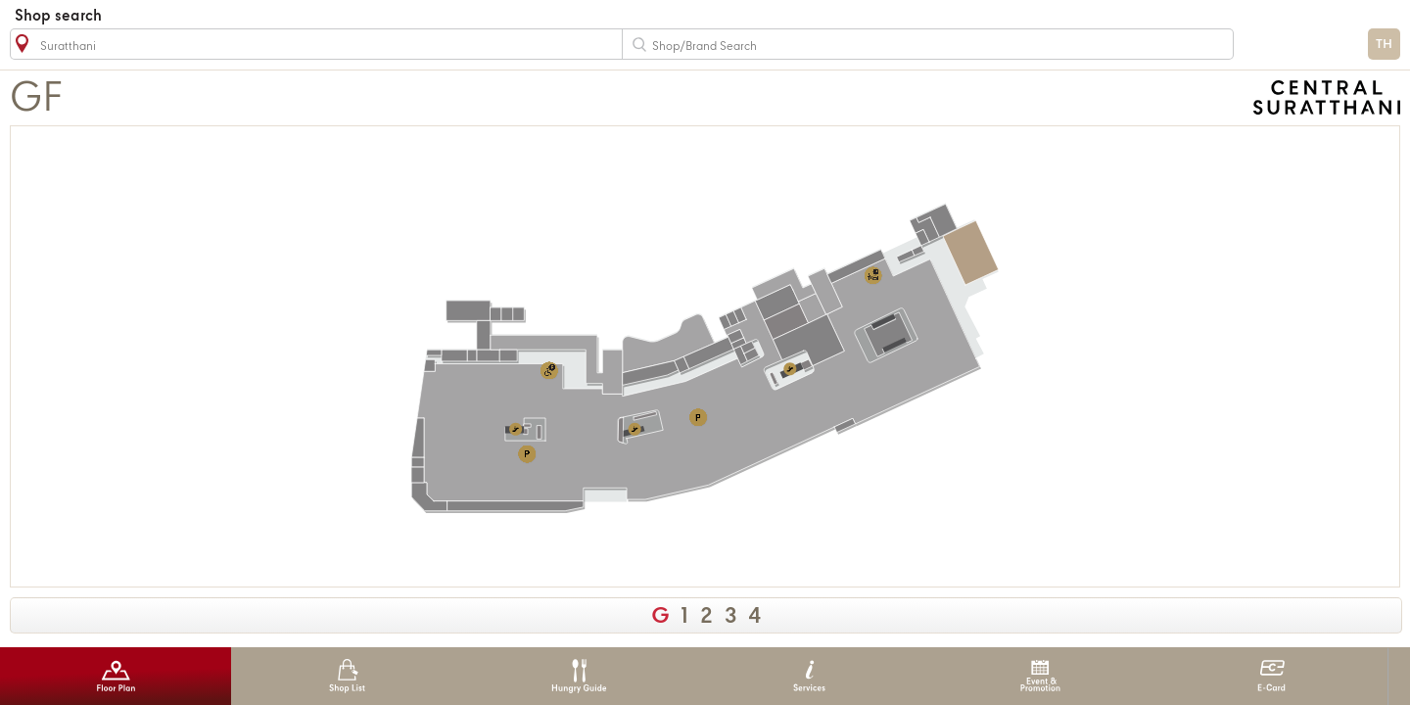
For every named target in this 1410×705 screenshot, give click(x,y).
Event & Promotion (1040, 676)
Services (809, 676)
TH (1384, 44)
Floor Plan (116, 676)
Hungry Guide (578, 676)
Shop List (347, 676)
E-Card (1271, 676)
